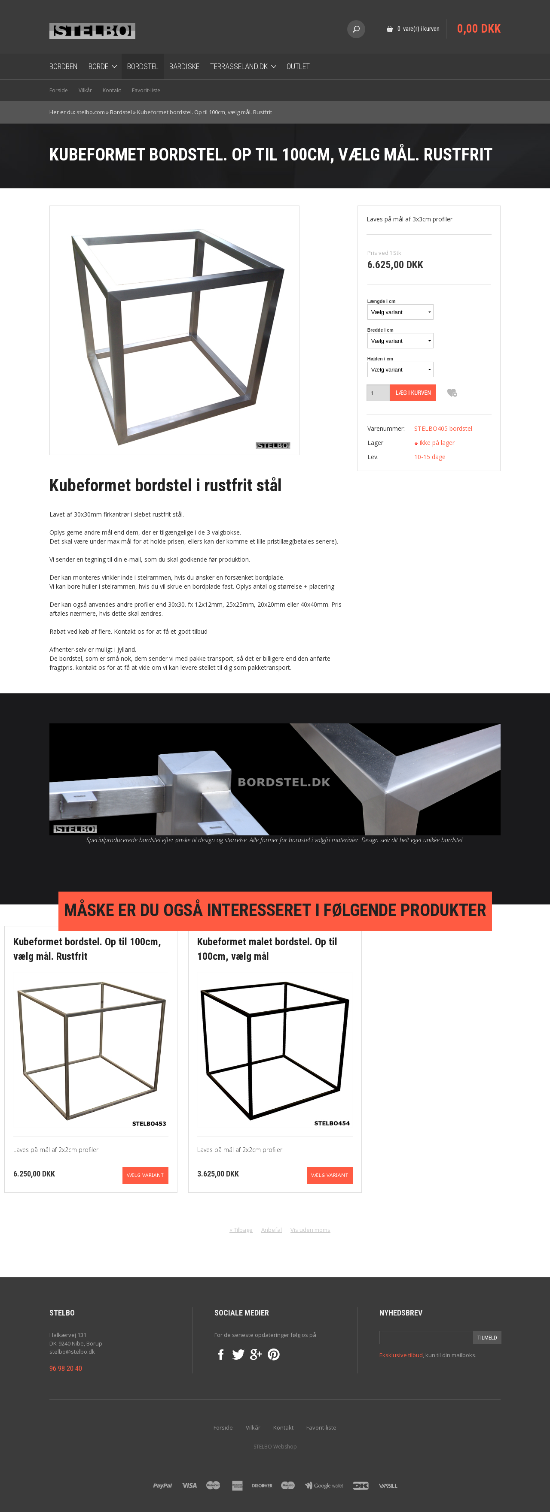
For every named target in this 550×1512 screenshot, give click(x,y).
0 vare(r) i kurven (418, 29)
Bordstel (143, 66)
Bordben (63, 66)
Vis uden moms (310, 1230)
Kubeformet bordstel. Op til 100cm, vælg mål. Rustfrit (204, 112)
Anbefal (271, 1230)
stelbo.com (90, 112)
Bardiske (184, 66)
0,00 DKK (479, 29)
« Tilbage (241, 1230)
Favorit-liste (146, 90)
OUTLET (298, 66)
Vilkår (85, 90)
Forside (58, 90)
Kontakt (112, 90)
